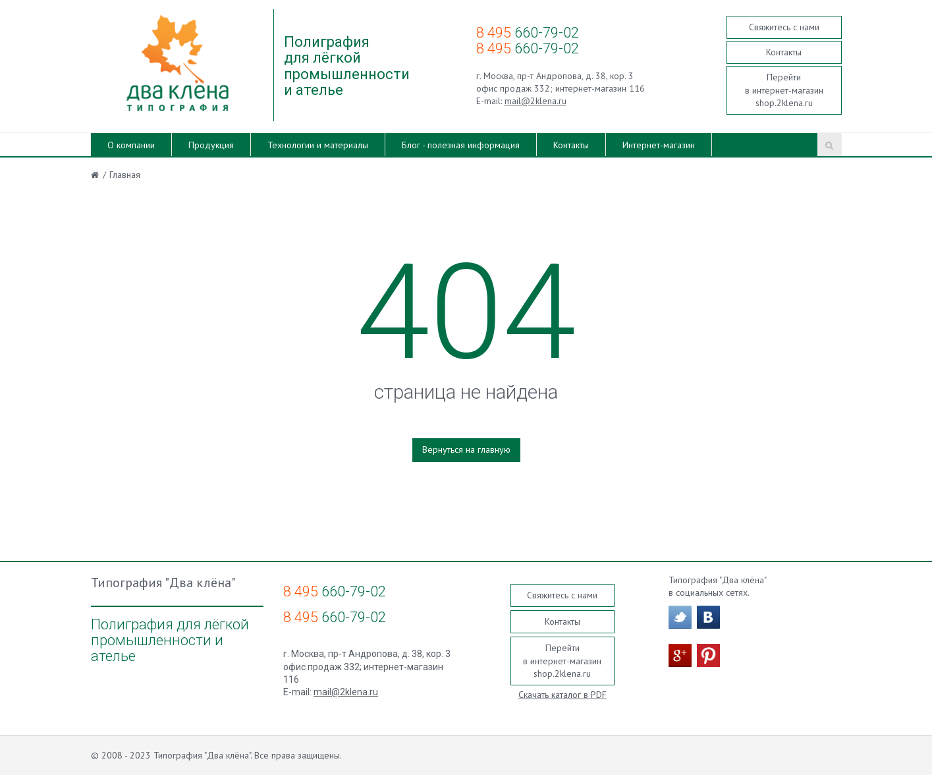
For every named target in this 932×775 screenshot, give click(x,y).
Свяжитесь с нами (784, 27)
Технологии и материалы (317, 145)
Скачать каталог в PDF (562, 695)
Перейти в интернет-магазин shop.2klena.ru (784, 90)
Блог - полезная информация (461, 145)
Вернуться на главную (466, 449)
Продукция (211, 145)
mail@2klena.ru (535, 101)
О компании (131, 145)
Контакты (784, 52)
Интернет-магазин (658, 145)
